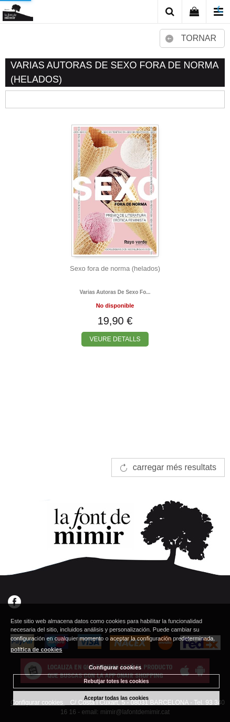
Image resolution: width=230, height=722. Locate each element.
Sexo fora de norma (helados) (115, 268)
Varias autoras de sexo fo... (114, 292)
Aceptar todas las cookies (116, 698)
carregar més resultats (174, 467)
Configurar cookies (115, 667)
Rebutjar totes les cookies (116, 681)
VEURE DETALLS (114, 339)
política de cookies (36, 649)
